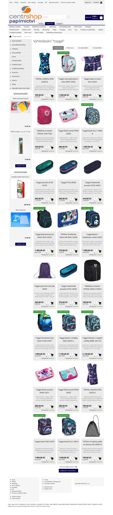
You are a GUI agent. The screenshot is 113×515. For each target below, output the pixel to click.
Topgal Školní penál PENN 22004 (68, 132)
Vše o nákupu (32, 2)
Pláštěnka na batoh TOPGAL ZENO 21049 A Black (92, 287)
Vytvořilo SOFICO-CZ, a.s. (82, 483)
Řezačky (36, 30)
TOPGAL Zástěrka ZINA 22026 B (44, 80)
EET (46, 2)
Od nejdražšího (97, 48)
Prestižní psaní (14, 30)
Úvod (11, 2)
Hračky (41, 23)
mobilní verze (48, 489)
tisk (47, 480)
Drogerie (59, 23)
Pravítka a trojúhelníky (87, 30)
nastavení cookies (49, 483)
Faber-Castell (39, 32)
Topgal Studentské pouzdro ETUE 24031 (92, 184)
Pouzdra (26, 27)
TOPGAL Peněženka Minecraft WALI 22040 (68, 235)
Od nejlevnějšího (83, 48)
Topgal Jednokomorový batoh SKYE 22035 (44, 235)
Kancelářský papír (65, 27)
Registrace (88, 2)
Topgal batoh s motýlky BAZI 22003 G (68, 339)
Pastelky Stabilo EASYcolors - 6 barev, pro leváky (20, 177)
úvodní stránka (16, 496)
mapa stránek (16, 498)
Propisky (62, 30)
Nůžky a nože (26, 30)
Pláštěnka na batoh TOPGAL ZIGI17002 (44, 132)
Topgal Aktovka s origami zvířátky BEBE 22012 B (92, 339)
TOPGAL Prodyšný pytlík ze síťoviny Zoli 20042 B (92, 443)
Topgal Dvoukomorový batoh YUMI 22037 (45, 339)
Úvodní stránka (16, 36)
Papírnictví (49, 23)
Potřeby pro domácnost (54, 32)
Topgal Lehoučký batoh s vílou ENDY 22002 (68, 80)
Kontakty (40, 2)
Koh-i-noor (28, 32)
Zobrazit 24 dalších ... (68, 471)
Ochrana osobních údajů (68, 2)
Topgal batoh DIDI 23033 (44, 441)
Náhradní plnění (54, 2)
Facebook (23, 2)
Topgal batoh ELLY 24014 (68, 441)
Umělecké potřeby (15, 32)
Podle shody (58, 48)
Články (16, 2)
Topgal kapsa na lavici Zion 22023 (92, 80)
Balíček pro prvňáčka (39, 27)
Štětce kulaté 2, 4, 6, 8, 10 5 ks (20, 132)
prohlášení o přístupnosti (53, 481)
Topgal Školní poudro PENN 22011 (44, 391)
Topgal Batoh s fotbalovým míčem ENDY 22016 (92, 236)
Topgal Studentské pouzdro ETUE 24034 (68, 287)
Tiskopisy (88, 27)
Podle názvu (70, 48)
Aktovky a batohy (15, 27)
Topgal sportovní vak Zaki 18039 (44, 287)
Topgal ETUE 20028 (68, 182)
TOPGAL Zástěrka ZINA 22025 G (92, 391)
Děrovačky (45, 30)
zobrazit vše (20, 166)
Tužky (54, 30)
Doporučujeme (20, 172)
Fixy (76, 30)
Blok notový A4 (20, 210)
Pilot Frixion (78, 27)
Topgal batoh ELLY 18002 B (92, 132)
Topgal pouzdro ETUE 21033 (44, 184)
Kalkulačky (52, 27)
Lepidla (100, 30)
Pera (69, 30)
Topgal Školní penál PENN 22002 (68, 391)
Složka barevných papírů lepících (21, 99)
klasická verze (48, 487)
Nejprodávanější (21, 93)
